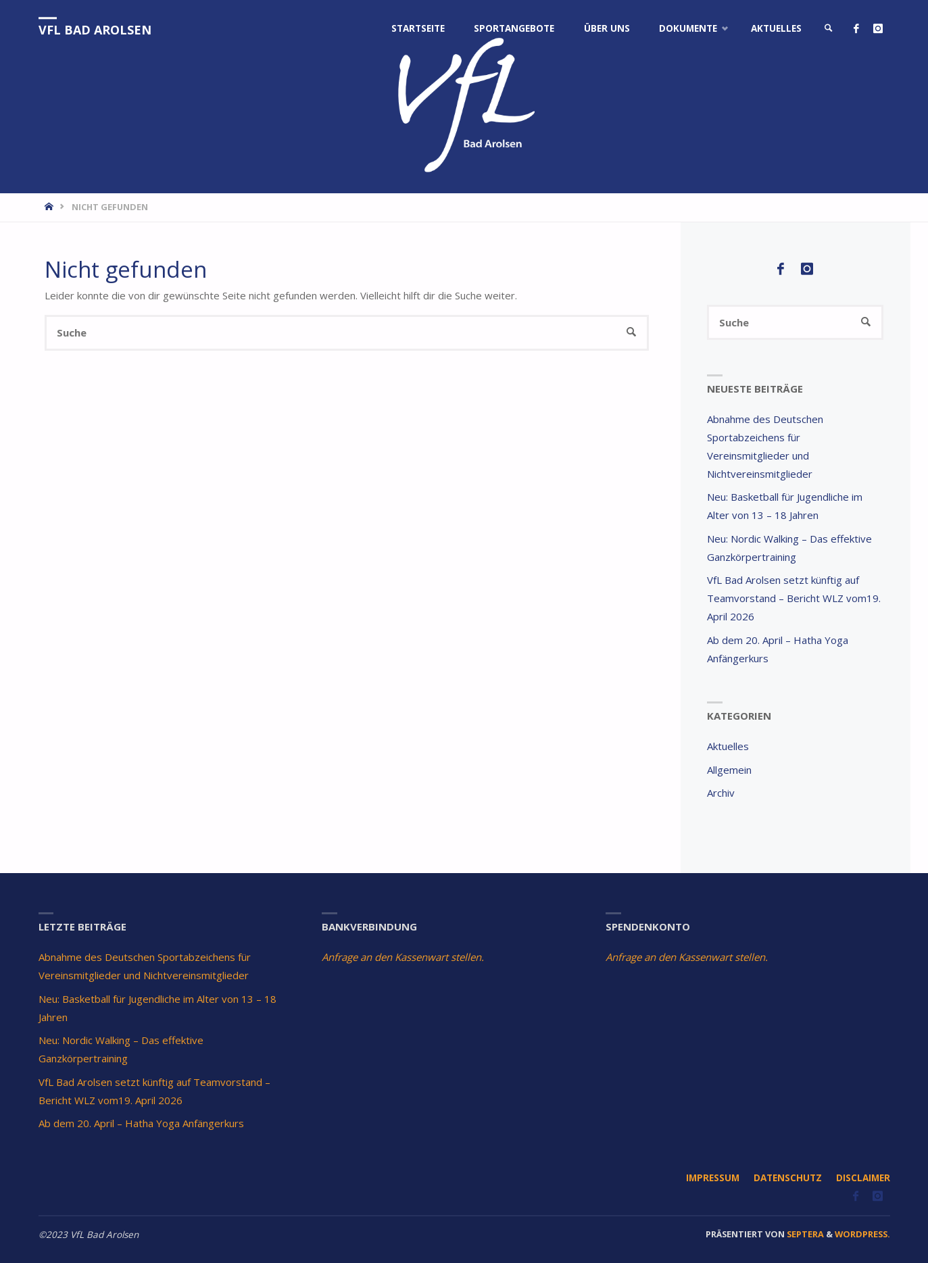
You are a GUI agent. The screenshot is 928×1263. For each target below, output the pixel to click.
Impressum (712, 1178)
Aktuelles (728, 746)
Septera (804, 1234)
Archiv (721, 792)
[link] (828, 28)
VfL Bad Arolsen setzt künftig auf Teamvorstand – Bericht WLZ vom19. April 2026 (794, 598)
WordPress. (862, 1234)
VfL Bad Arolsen (95, 30)
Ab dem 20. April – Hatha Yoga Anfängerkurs (141, 1123)
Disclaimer (863, 1178)
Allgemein (729, 769)
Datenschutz (788, 1178)
